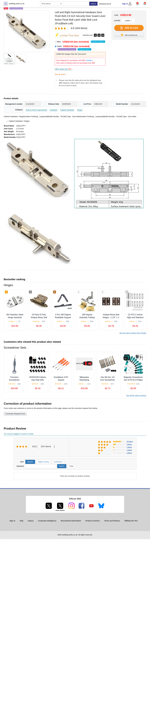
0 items (129, 453)
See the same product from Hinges (133, 333)
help (21, 521)
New (81, 41)
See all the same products (136, 395)
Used (74, 48)
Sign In (125, 4)
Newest (30, 462)
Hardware (53, 110)
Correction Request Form (15, 413)
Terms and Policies (112, 521)
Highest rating (43, 462)
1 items (129, 450)
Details (89, 60)
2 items (129, 447)
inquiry (31, 521)
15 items (130, 441)
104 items (46, 446)
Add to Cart (129, 28)
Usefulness (58, 462)
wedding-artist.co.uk (16, 4)
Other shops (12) (64, 69)
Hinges (80, 110)
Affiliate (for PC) (131, 521)
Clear (71, 466)
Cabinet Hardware (67, 110)
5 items (129, 444)
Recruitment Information (71, 521)
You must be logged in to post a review (18, 434)
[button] (144, 3)
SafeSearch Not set (105, 3)
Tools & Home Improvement (36, 110)
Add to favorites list (129, 34)
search (93, 4)
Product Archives (92, 521)
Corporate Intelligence (47, 521)
